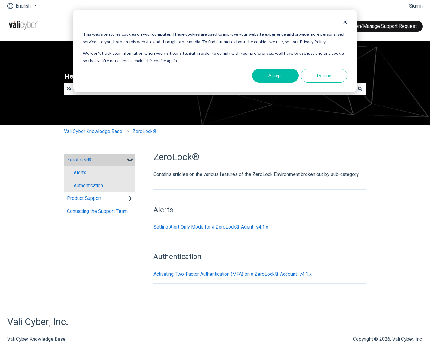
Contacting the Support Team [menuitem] (97, 211)
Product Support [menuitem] (84, 198)
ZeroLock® (145, 131)
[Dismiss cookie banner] (345, 23)
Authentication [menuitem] (88, 185)
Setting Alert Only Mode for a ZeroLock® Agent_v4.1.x (210, 227)
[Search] (360, 89)
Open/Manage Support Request (383, 26)
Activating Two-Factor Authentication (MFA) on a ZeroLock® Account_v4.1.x (232, 274)
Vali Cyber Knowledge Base (93, 131)
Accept (275, 75)
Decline (324, 75)
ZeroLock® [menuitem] (79, 160)
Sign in (416, 6)
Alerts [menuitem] (80, 172)
